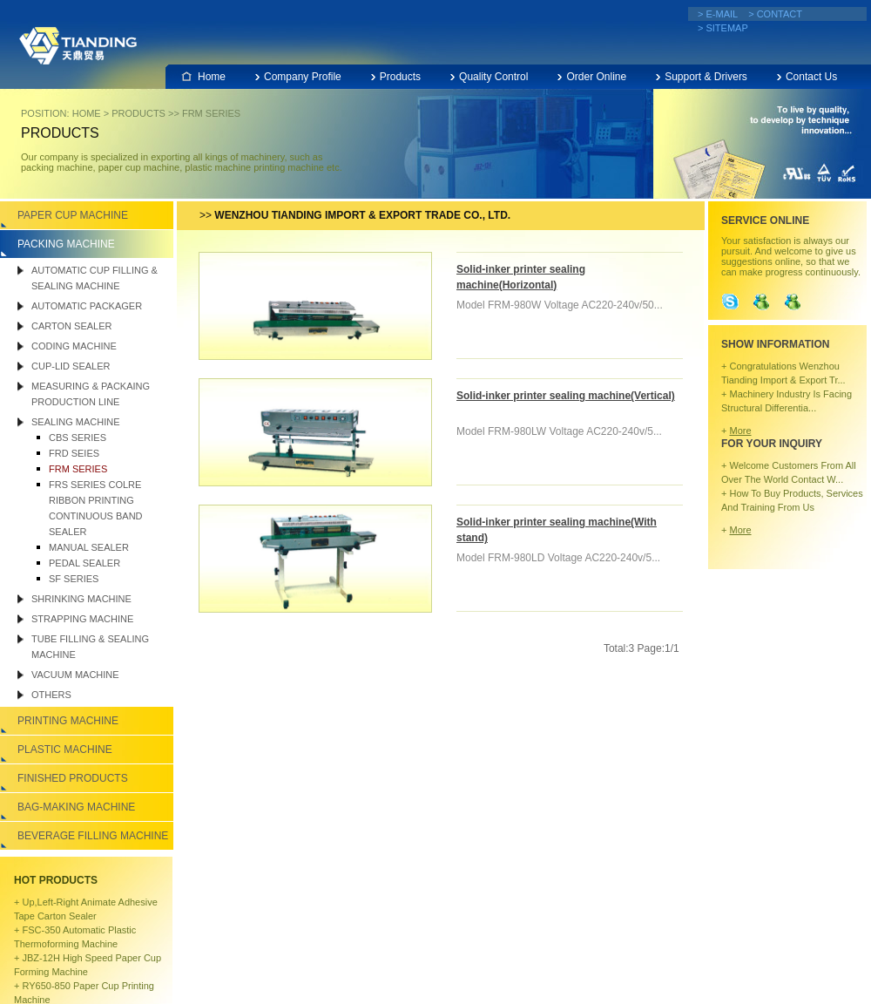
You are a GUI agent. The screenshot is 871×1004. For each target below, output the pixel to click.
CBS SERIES (77, 437)
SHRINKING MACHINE (81, 599)
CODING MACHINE (74, 346)
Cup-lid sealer (70, 366)
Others (51, 694)
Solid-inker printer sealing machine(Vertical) (565, 396)
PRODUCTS (138, 113)
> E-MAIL (718, 14)
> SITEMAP (723, 28)
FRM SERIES (211, 113)
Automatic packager (86, 306)
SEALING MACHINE (75, 422)
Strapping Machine (82, 619)
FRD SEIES (74, 453)
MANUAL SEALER (89, 547)
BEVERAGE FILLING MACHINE (92, 836)
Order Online (596, 77)
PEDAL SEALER (84, 563)
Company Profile (302, 77)
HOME (86, 113)
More (740, 430)
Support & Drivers (706, 77)
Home (212, 77)
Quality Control (493, 77)
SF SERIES (73, 578)
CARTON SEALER (71, 326)
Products (400, 77)
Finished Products (72, 778)
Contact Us (811, 77)
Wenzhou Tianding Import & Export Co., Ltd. (78, 45)
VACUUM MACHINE (75, 674)
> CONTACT (775, 14)
